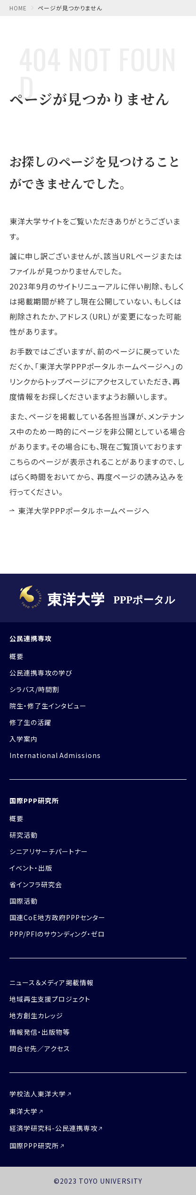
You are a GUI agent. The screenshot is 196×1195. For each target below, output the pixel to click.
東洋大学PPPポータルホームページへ (84, 510)
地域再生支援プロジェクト (49, 999)
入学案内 (23, 738)
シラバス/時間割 (34, 689)
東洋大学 (23, 1111)
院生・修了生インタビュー (48, 705)
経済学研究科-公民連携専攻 (53, 1128)
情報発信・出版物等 (39, 1032)
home (18, 8)
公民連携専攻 (30, 638)
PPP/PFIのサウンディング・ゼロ (57, 934)
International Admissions (55, 755)
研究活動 (23, 835)
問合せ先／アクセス (39, 1048)
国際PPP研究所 (34, 800)
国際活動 (23, 901)
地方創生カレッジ (36, 1015)
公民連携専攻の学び (41, 672)
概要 (16, 656)
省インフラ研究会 (35, 884)
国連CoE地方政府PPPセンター (57, 917)
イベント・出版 (30, 868)
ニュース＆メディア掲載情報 (51, 982)
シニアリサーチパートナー (48, 851)
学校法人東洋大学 (37, 1093)
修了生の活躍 (30, 722)
